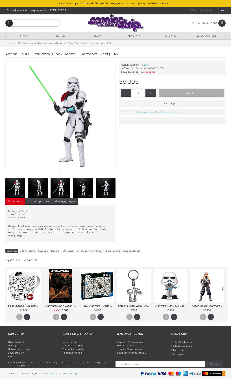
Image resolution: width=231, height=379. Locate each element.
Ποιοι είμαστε (16, 341)
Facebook (177, 350)
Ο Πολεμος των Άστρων (90, 250)
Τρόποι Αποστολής (73, 349)
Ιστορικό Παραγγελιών (129, 349)
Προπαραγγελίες (72, 352)
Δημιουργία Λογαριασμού (131, 352)
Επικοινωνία (69, 341)
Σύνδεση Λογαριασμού (130, 341)
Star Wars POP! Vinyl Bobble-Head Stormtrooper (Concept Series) (171, 305)
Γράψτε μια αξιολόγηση (169, 111)
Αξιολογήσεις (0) (64, 201)
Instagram (178, 354)
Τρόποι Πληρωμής (72, 345)
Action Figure (27, 250)
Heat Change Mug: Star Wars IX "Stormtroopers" (24, 305)
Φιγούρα (43, 250)
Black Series (113, 250)
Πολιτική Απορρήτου (19, 349)
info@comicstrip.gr (182, 345)
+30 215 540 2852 (181, 341)
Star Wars (68, 250)
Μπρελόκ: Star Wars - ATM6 (134, 305)
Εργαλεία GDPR (16, 352)
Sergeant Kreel (131, 250)
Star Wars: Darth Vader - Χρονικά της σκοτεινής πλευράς (61, 305)
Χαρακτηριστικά (38, 201)
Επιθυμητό (172, 103)
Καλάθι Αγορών (125, 345)
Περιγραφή (15, 201)
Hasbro (145, 64)
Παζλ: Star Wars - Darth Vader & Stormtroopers (98, 305)
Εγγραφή (213, 364)
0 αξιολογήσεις (145, 111)
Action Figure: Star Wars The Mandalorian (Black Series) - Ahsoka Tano (208, 305)
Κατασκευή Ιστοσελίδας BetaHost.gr (57, 373)
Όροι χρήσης (15, 345)
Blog (10, 356)
